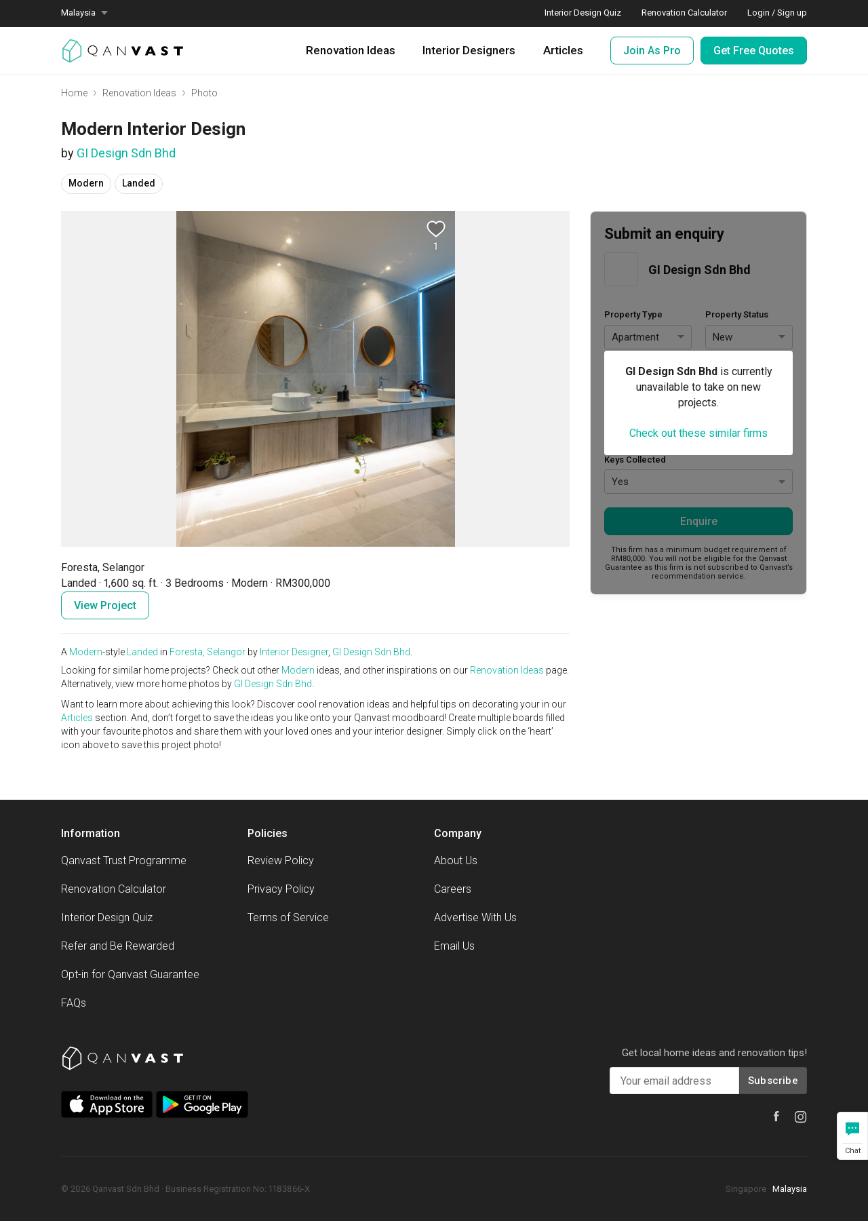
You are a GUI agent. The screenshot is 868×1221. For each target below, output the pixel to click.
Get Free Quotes (753, 50)
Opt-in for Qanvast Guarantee (130, 974)
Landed (142, 651)
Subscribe (773, 1080)
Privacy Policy (281, 889)
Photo (204, 93)
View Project (105, 605)
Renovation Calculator (113, 889)
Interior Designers (468, 50)
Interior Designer (294, 651)
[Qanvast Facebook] (776, 1116)
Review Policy (281, 860)
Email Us (454, 945)
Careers (452, 889)
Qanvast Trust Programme (123, 860)
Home (74, 93)
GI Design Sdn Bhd (126, 153)
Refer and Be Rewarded (117, 945)
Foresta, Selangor (207, 651)
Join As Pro (652, 50)
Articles (563, 50)
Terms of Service (288, 917)
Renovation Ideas (350, 50)
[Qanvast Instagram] (801, 1117)
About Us (455, 860)
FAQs (73, 1002)
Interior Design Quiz (107, 917)
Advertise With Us (475, 917)
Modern (85, 651)
